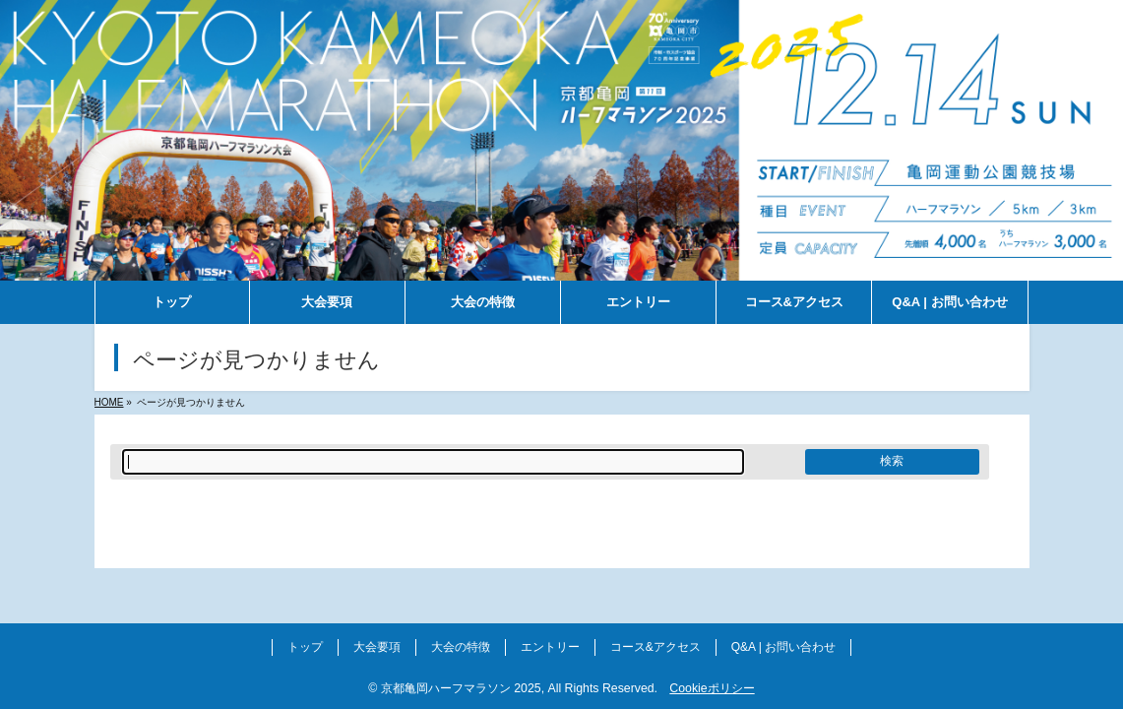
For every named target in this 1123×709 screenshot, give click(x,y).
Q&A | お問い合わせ (783, 647)
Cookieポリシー (711, 688)
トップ (305, 647)
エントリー (550, 647)
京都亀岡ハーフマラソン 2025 (461, 688)
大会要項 (377, 647)
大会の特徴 (460, 647)
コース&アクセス (655, 647)
